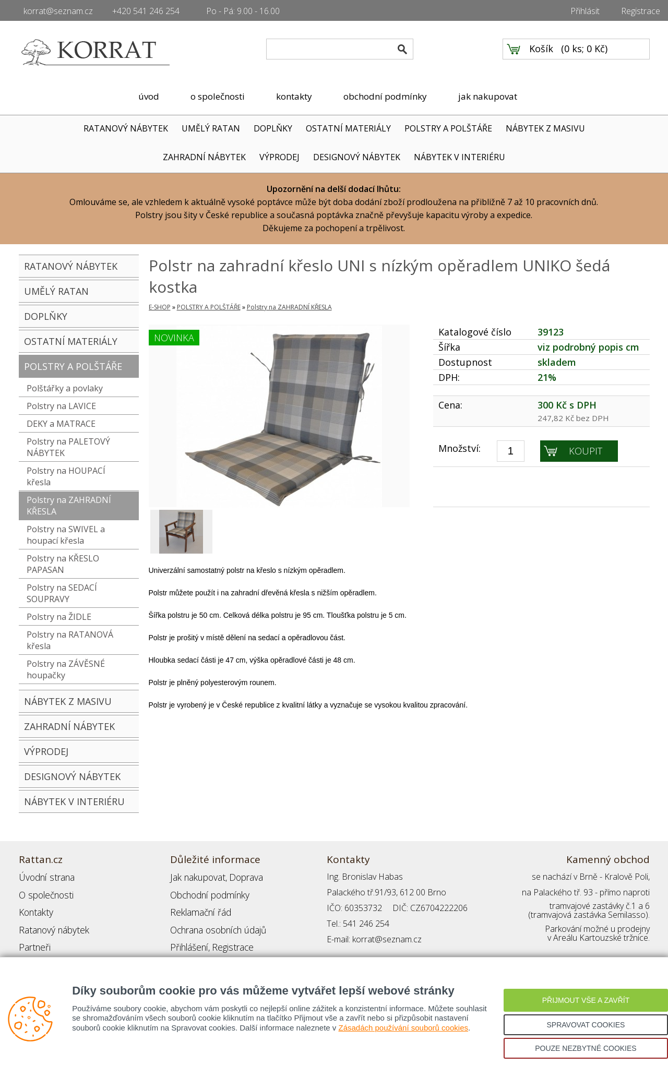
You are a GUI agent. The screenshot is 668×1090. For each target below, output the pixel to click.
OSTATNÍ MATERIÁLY (348, 128)
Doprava (241, 876)
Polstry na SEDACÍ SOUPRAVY (62, 593)
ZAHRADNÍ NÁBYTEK (204, 157)
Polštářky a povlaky (65, 388)
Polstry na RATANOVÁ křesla (70, 640)
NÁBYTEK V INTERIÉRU (459, 157)
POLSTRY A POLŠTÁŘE (448, 128)
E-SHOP (160, 307)
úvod (148, 96)
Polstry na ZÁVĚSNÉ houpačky (66, 669)
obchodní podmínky (385, 96)
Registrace (640, 11)
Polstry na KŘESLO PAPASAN (63, 564)
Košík (541, 52)
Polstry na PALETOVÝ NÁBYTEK (68, 447)
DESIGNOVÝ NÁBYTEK (356, 157)
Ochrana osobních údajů (215, 923)
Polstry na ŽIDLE (59, 616)
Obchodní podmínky (206, 892)
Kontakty (35, 908)
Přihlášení (188, 939)
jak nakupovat (487, 96)
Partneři (34, 939)
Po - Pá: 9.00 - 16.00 (243, 11)
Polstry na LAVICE (61, 406)
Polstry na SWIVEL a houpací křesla (66, 534)
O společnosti (44, 892)
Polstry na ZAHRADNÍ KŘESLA (69, 505)
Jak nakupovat (195, 876)
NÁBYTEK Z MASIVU (545, 128)
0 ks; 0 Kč (584, 52)
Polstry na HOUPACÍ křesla (66, 476)
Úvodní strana (44, 876)
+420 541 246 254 (146, 11)
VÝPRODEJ (279, 157)
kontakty (294, 96)
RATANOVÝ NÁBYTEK (126, 128)
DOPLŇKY (273, 128)
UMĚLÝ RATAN (211, 128)
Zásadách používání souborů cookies (403, 1027)
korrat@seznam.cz (58, 11)
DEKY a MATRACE (61, 423)
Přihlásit (585, 11)
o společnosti (217, 96)
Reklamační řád (198, 908)
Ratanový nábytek (51, 923)
